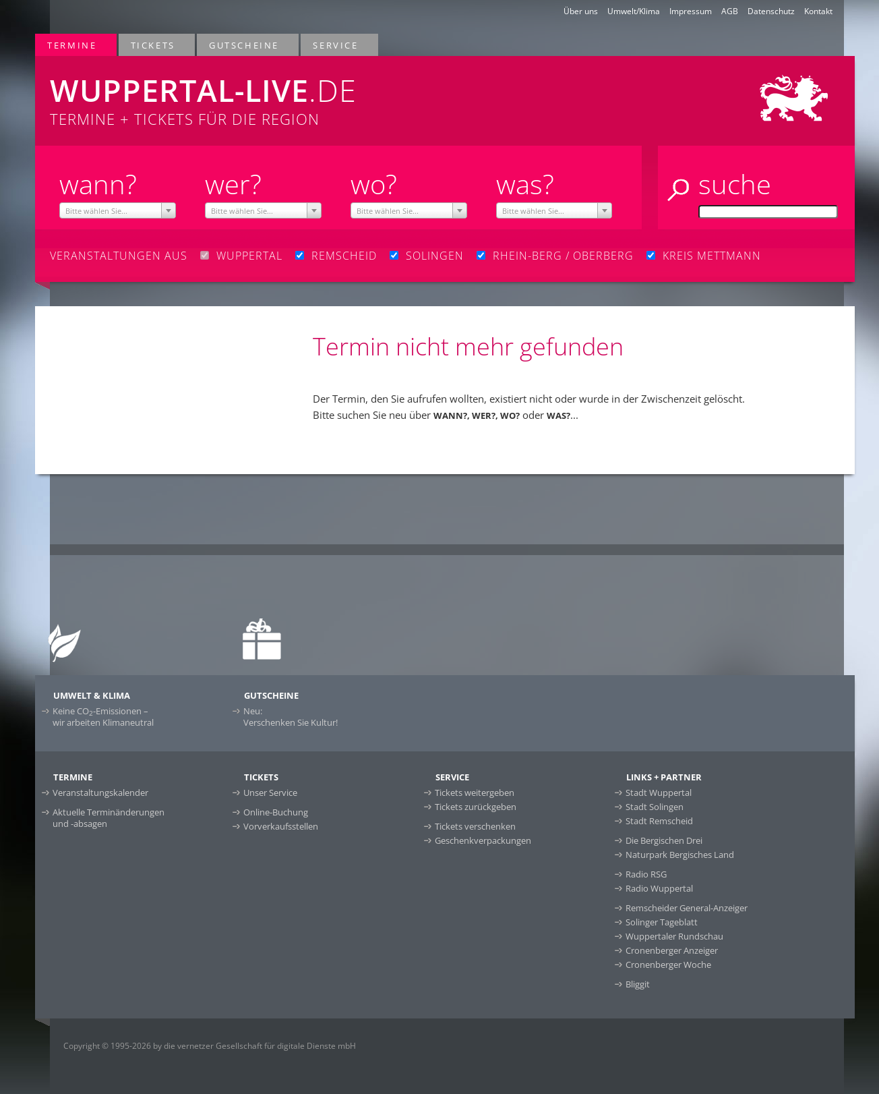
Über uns (581, 11)
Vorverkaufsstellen (280, 826)
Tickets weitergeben (474, 792)
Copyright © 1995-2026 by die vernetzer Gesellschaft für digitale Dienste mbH (209, 1046)
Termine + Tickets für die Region (275, 92)
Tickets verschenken (475, 826)
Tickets (154, 44)
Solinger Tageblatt (662, 922)
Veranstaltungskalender (100, 792)
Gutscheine (245, 44)
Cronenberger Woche (668, 964)
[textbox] (117, 211)
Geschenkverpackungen (483, 840)
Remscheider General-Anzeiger (687, 908)
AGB (729, 11)
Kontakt (818, 11)
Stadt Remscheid (659, 821)
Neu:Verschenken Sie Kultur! (290, 716)
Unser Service (270, 792)
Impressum (690, 11)
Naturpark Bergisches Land (680, 854)
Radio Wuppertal (659, 888)
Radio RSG (646, 874)
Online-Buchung (275, 812)
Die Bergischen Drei (664, 840)
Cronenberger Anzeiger (672, 950)
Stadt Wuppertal (659, 792)
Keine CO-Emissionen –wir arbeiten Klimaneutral (103, 716)
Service (336, 44)
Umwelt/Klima (633, 11)
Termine (72, 44)
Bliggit (638, 984)
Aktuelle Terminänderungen (108, 818)
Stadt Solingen (655, 807)
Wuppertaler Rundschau (674, 936)
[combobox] (117, 210)
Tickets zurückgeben (475, 807)
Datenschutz (771, 11)
